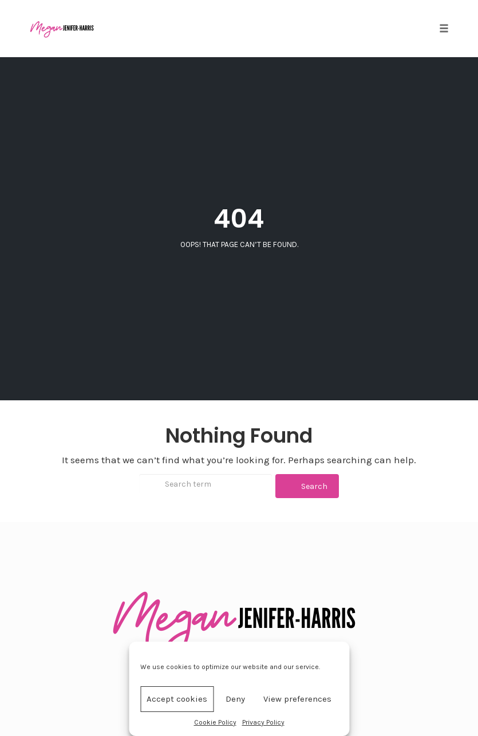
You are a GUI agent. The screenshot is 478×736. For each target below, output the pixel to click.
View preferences (297, 699)
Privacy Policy (263, 722)
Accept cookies (177, 699)
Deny (235, 699)
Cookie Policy (215, 722)
